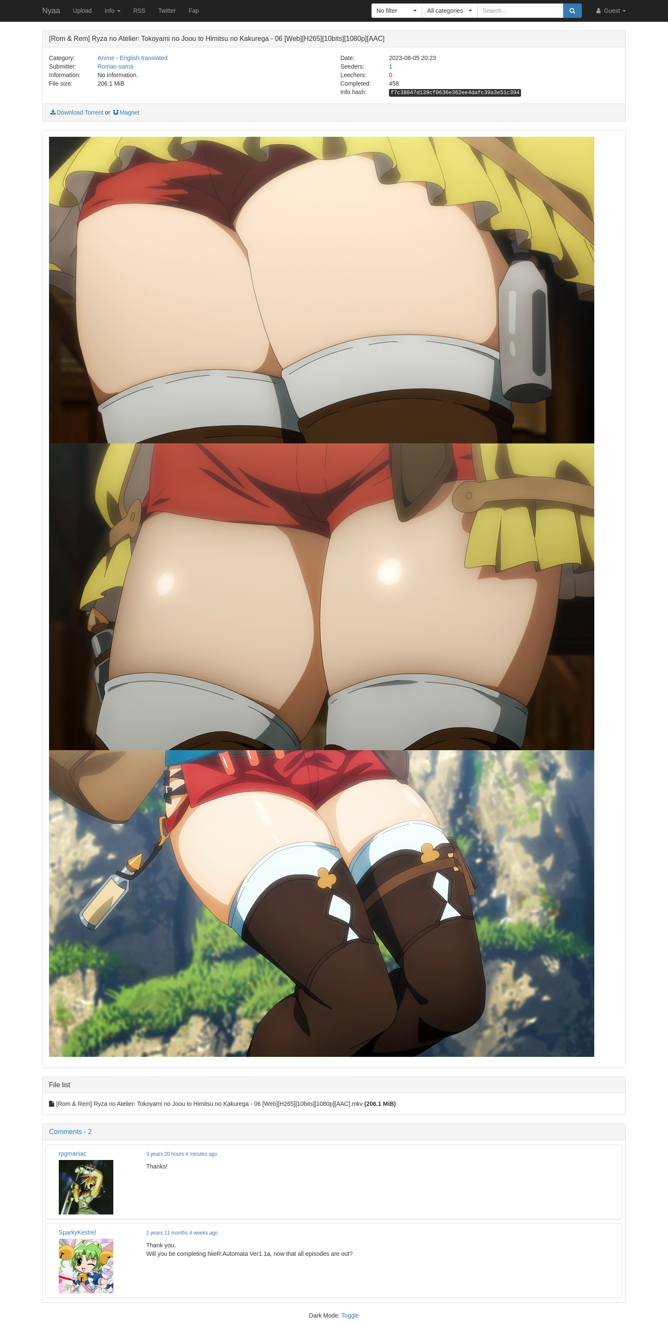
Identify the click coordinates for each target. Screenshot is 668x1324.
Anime (106, 58)
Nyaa (51, 10)
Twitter (167, 10)
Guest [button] (610, 10)
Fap (194, 10)
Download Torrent (76, 112)
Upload (82, 10)
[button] (396, 10)
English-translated (143, 58)
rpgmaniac (72, 1153)
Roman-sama (115, 66)
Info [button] (112, 10)
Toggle (350, 1315)
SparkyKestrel (77, 1232)
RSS (139, 10)
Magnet (126, 112)
